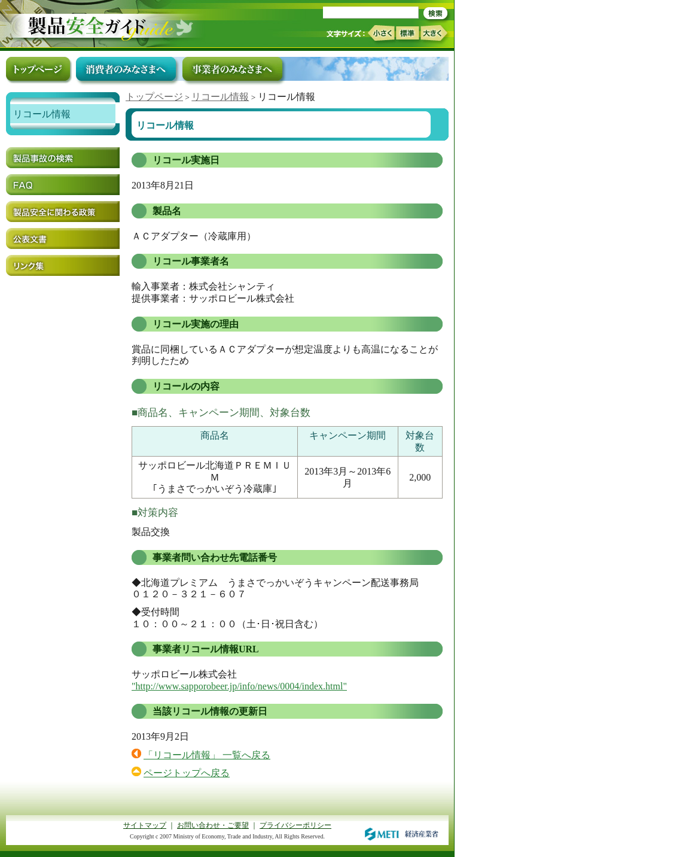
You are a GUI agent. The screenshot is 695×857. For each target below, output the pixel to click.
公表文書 (63, 238)
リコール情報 (220, 97)
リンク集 (63, 265)
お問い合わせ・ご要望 (213, 825)
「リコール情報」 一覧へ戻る (207, 755)
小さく (381, 33)
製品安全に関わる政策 (63, 211)
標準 (407, 33)
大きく (434, 33)
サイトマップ (144, 825)
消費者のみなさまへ (126, 69)
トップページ (154, 97)
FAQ (63, 184)
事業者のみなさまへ (232, 69)
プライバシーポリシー (295, 825)
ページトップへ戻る (187, 773)
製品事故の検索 (63, 157)
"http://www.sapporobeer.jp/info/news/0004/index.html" (239, 686)
